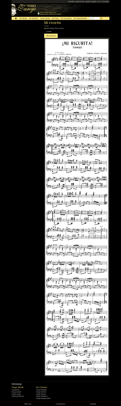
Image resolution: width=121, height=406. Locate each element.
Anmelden (71, 1)
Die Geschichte (66, 18)
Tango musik (16, 392)
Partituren (51, 36)
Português (105, 1)
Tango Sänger (41, 394)
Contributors (60, 404)
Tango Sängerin (42, 396)
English (93, 1)
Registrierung (79, 1)
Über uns (27, 404)
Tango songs (16, 394)
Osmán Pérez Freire (56, 28)
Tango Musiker (41, 390)
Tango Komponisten (43, 398)
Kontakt (93, 404)
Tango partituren (18, 396)
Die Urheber (33, 18)
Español (87, 1)
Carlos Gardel (45, 18)
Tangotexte (16, 390)
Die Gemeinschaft (80, 18)
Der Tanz (55, 18)
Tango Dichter (41, 392)
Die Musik (23, 18)
